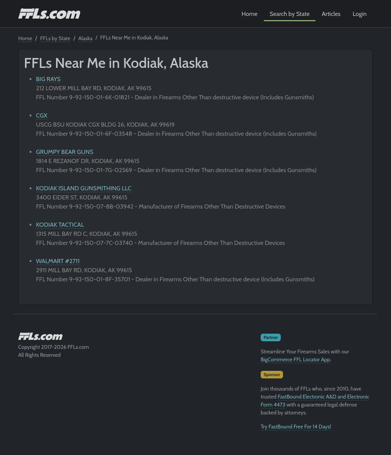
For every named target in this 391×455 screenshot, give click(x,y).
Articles (331, 13)
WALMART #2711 (58, 261)
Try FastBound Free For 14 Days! (296, 426)
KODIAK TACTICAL (60, 224)
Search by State (290, 13)
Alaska (85, 38)
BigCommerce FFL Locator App (295, 359)
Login (360, 13)
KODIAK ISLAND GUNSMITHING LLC (83, 188)
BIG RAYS (48, 79)
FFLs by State (55, 38)
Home (250, 13)
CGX (41, 115)
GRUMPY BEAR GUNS (64, 151)
